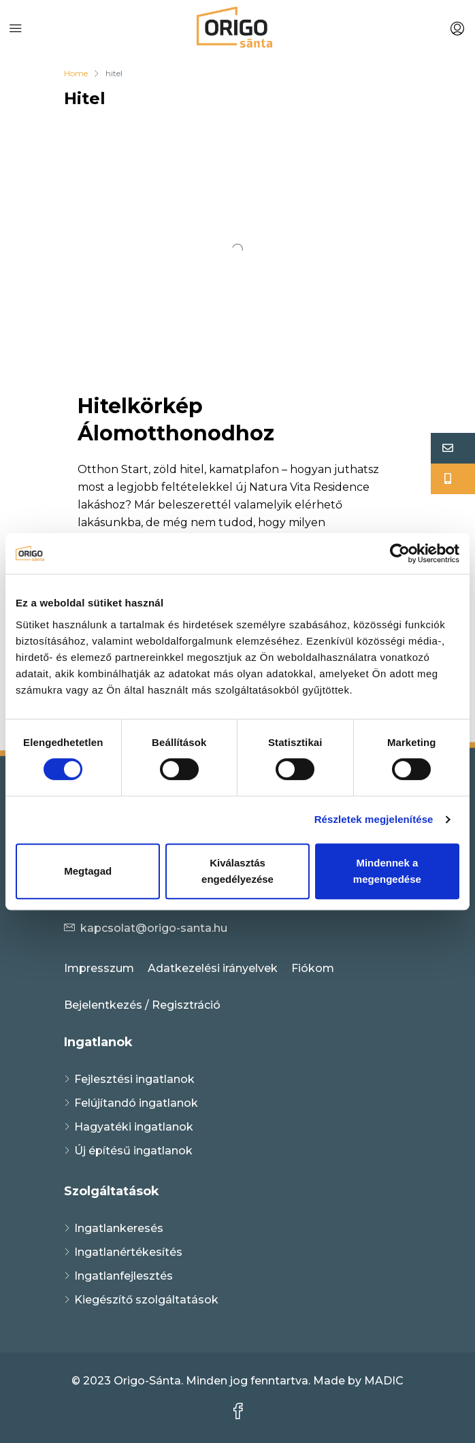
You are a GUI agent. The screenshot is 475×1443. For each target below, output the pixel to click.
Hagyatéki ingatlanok (133, 1126)
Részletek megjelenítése (373, 819)
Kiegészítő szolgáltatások (146, 1299)
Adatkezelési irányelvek (213, 968)
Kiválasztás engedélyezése (237, 871)
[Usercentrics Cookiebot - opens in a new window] (399, 553)
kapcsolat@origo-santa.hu (153, 928)
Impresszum (99, 968)
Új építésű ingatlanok (133, 1150)
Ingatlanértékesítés (128, 1252)
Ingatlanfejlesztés (123, 1275)
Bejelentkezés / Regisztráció (142, 1005)
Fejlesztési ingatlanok (134, 1079)
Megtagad (88, 871)
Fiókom (312, 968)
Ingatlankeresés (118, 1228)
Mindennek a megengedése (387, 871)
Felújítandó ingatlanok (136, 1103)
